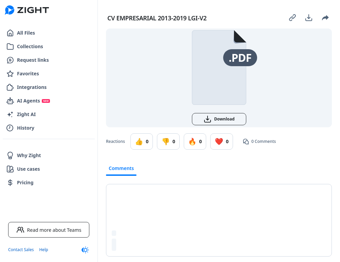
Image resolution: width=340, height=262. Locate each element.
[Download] (309, 17)
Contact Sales (21, 249)
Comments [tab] (121, 168)
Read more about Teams (49, 230)
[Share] (325, 17)
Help (43, 249)
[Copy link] (292, 17)
